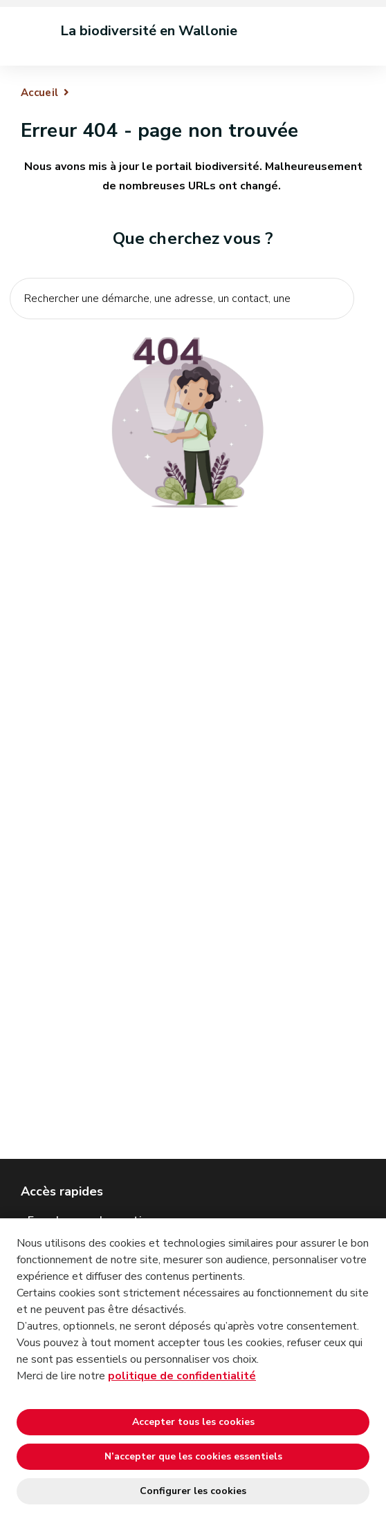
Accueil (39, 93)
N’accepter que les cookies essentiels (193, 1456)
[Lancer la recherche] (336, 329)
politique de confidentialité (182, 1375)
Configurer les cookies (193, 1491)
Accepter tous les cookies (193, 1421)
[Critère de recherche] (182, 298)
